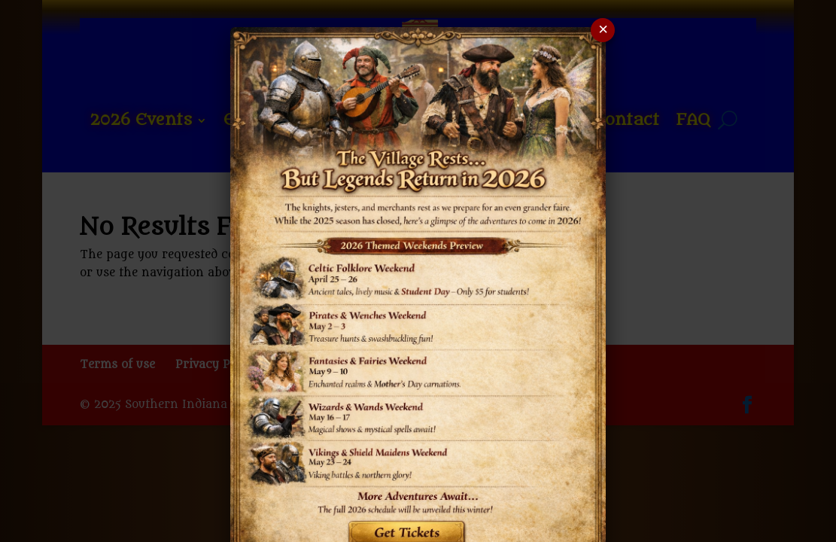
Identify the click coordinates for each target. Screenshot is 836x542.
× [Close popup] (603, 30)
